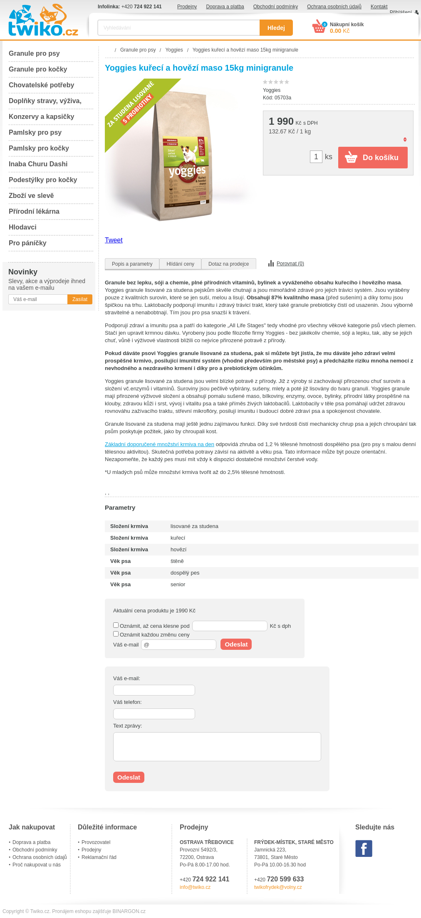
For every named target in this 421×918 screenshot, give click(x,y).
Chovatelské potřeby (41, 85)
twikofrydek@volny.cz (278, 887)
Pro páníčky (28, 243)
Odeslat (236, 644)
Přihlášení (401, 12)
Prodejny (187, 7)
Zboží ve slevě (31, 195)
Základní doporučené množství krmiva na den (159, 444)
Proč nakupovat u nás (36, 865)
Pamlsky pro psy (35, 132)
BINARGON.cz (129, 911)
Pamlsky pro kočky (39, 148)
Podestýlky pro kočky (43, 179)
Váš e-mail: (126, 678)
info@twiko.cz (195, 887)
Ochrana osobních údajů (334, 7)
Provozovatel (96, 842)
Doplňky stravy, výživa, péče (45, 103)
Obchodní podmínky (275, 7)
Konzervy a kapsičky (41, 116)
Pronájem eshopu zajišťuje (81, 911)
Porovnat (290, 264)
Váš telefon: (127, 702)
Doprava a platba (225, 7)
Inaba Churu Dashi (38, 164)
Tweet (114, 240)
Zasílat (79, 299)
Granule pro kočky (38, 69)
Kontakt (379, 7)
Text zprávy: (127, 726)
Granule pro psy (34, 53)
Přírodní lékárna (34, 211)
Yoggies (271, 90)
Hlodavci (23, 227)
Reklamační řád (99, 857)
